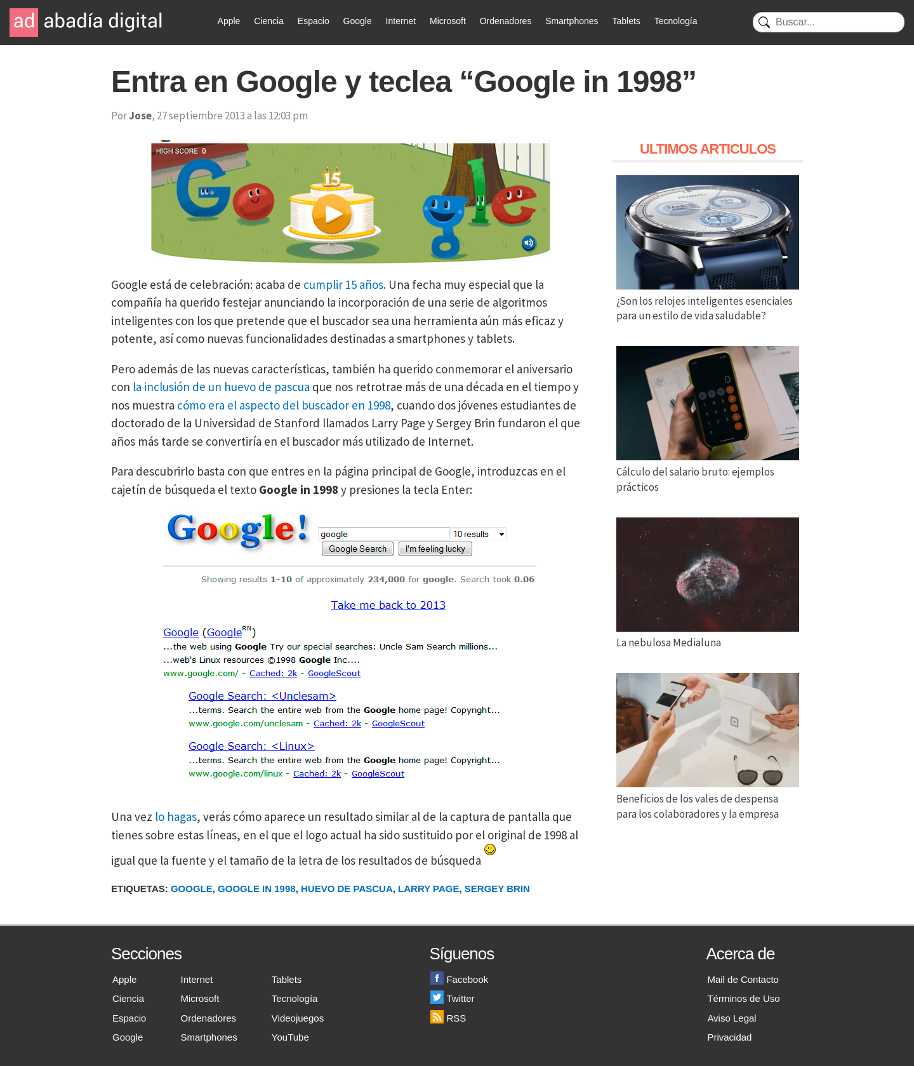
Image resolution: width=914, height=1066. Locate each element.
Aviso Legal (731, 1018)
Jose (140, 116)
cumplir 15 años (343, 284)
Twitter (452, 998)
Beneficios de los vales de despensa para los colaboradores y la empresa (707, 798)
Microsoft (448, 21)
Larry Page (428, 888)
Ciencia (269, 21)
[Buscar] (828, 22)
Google (357, 21)
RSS (448, 1018)
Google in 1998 (257, 888)
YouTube (290, 1037)
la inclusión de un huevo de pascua (221, 386)
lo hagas (176, 816)
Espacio (313, 21)
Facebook (459, 979)
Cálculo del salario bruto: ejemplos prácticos (707, 472)
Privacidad (729, 1037)
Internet (401, 21)
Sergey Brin (497, 888)
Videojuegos (298, 1018)
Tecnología (676, 21)
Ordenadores (506, 21)
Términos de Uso (743, 998)
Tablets (626, 21)
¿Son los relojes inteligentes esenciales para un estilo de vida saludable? (707, 301)
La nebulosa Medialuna (707, 635)
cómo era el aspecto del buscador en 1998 (283, 405)
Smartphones (571, 21)
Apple (229, 21)
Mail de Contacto (743, 979)
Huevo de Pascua (347, 888)
